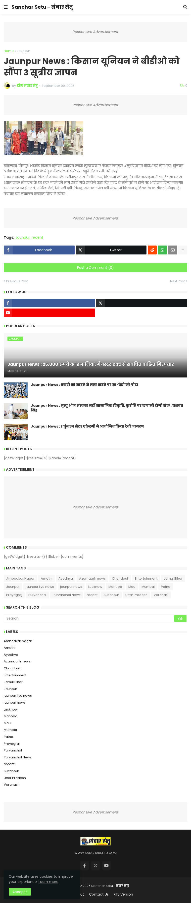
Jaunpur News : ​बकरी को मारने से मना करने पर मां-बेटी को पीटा (84, 384)
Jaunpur (23, 50)
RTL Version (123, 894)
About (79, 894)
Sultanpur (111, 594)
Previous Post (17, 281)
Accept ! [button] (19, 891)
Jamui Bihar (173, 578)
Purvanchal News (67, 594)
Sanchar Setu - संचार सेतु (42, 6)
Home (9, 50)
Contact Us (99, 894)
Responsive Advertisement (95, 31)
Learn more (48, 881)
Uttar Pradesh (136, 594)
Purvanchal (37, 594)
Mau (131, 586)
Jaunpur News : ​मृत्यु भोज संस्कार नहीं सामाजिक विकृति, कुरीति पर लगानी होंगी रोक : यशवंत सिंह (107, 408)
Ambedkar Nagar (20, 578)
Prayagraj (14, 594)
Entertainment (146, 578)
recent (37, 237)
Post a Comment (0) (95, 267)
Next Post (177, 281)
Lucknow (95, 586)
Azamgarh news (92, 578)
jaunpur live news (40, 586)
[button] (5, 7)
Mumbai (148, 586)
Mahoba (115, 586)
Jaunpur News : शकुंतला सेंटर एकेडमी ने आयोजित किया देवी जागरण (87, 426)
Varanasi (161, 594)
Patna (165, 586)
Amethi (46, 578)
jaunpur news (71, 586)
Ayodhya (65, 578)
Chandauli (120, 578)
